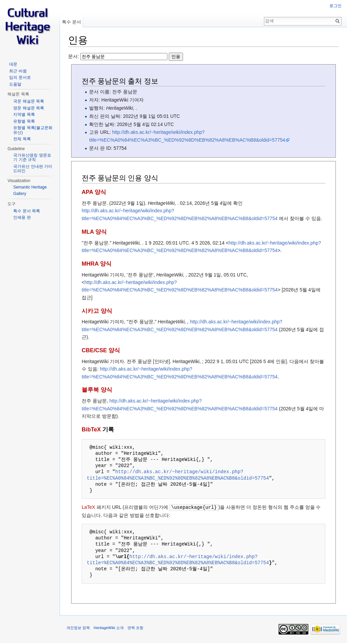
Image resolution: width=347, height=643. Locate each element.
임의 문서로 (19, 77)
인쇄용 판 (21, 217)
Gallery (19, 193)
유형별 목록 (24, 121)
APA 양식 (94, 192)
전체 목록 (21, 139)
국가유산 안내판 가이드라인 (32, 169)
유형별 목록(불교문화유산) (32, 130)
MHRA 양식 (96, 264)
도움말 (15, 84)
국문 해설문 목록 (28, 101)
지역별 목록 (24, 114)
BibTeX (91, 429)
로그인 (335, 5)
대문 (13, 64)
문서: (125, 56)
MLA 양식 (94, 232)
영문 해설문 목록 (28, 108)
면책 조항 (135, 627)
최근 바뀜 (17, 71)
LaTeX (88, 507)
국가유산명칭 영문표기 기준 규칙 (32, 157)
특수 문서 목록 (26, 211)
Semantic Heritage (30, 187)
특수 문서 (71, 21)
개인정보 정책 (78, 627)
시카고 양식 (97, 311)
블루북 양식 (97, 390)
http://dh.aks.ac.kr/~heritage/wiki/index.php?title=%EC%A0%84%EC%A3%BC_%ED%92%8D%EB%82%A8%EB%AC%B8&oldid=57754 (178, 474)
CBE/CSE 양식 (101, 350)
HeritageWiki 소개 (109, 627)
